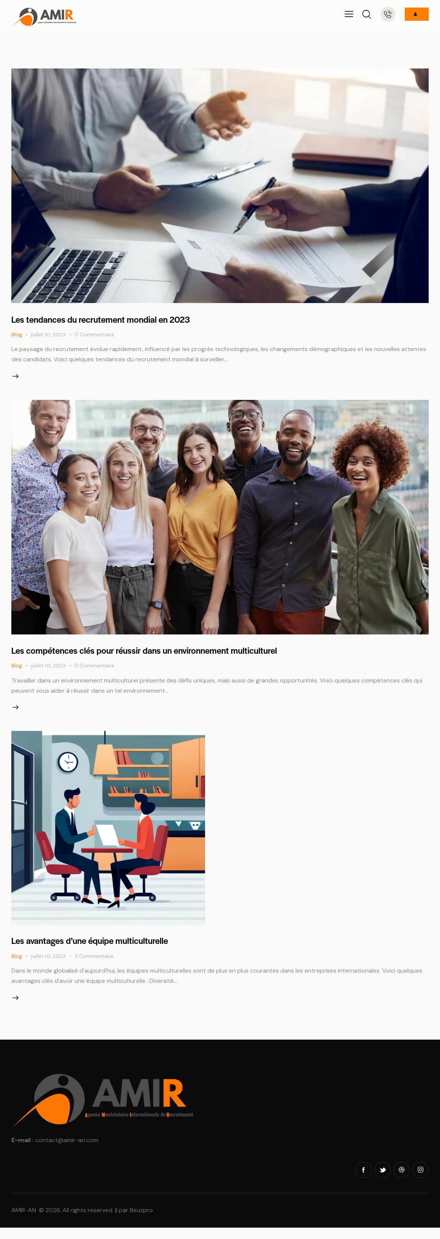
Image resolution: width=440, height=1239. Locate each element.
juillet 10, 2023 (48, 335)
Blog (16, 335)
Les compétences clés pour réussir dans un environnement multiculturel (163, 654)
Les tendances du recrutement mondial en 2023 (113, 319)
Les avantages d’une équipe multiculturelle (102, 948)
